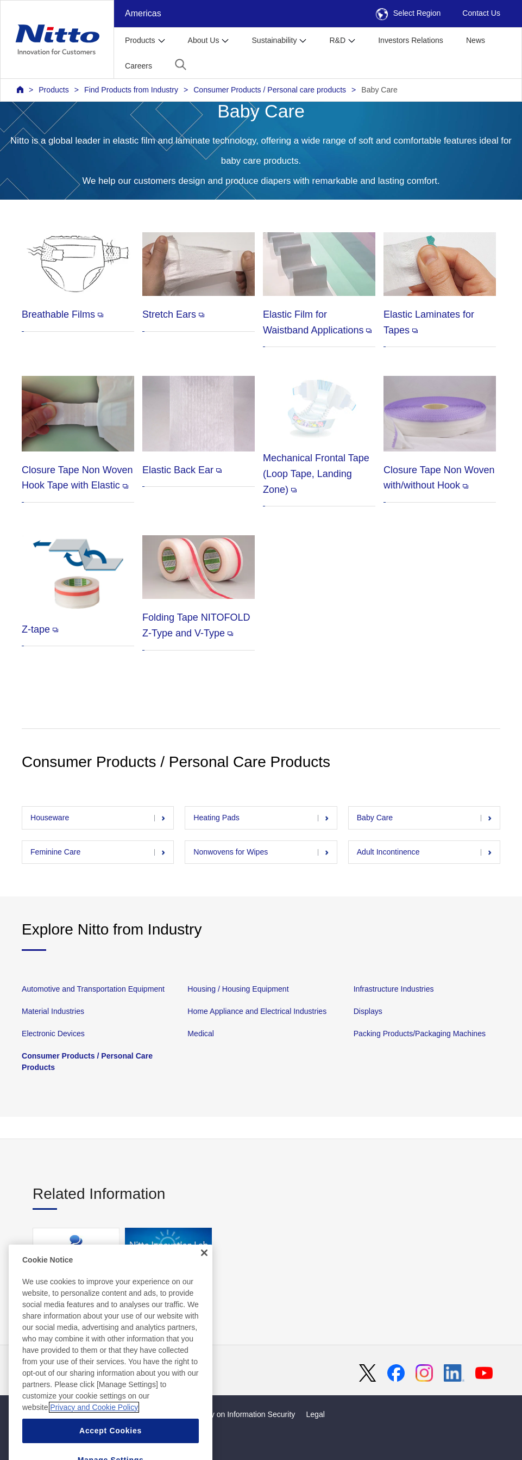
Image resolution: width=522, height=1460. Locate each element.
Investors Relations (410, 40)
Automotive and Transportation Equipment (93, 989)
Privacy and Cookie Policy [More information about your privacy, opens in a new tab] (94, 1425)
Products (54, 89)
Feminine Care (55, 851)
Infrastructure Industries (394, 989)
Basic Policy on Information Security (234, 1414)
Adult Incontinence (388, 851)
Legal (315, 1414)
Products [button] (140, 40)
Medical (200, 1033)
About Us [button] (203, 40)
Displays (368, 1011)
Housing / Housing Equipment (237, 989)
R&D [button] (337, 40)
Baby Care (379, 89)
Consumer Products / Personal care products (269, 89)
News (475, 40)
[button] (180, 64)
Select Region (408, 13)
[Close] (204, 1271)
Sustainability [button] (274, 40)
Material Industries (53, 1011)
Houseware (49, 817)
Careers (138, 65)
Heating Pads (216, 817)
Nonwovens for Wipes (230, 851)
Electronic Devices (53, 1033)
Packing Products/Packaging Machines (420, 1033)
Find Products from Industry (131, 89)
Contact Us (481, 13)
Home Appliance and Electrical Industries (256, 1011)
